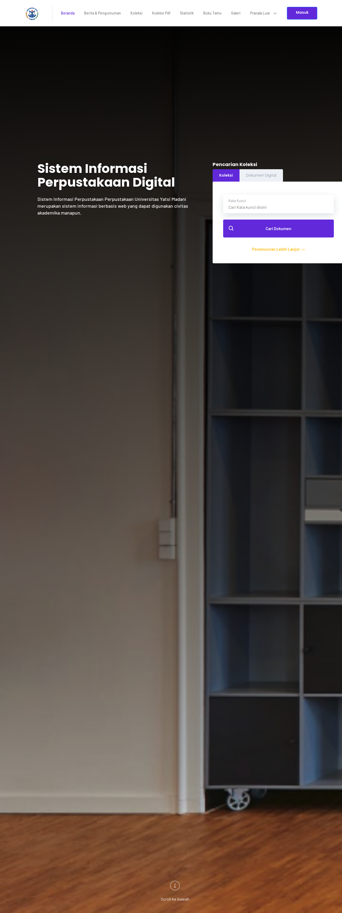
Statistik (187, 13)
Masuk (302, 12)
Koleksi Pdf (161, 13)
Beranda (68, 13)
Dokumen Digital (261, 175)
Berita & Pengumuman (102, 13)
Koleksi (136, 13)
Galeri (236, 13)
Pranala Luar (263, 13)
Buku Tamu (212, 13)
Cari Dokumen (260, 228)
